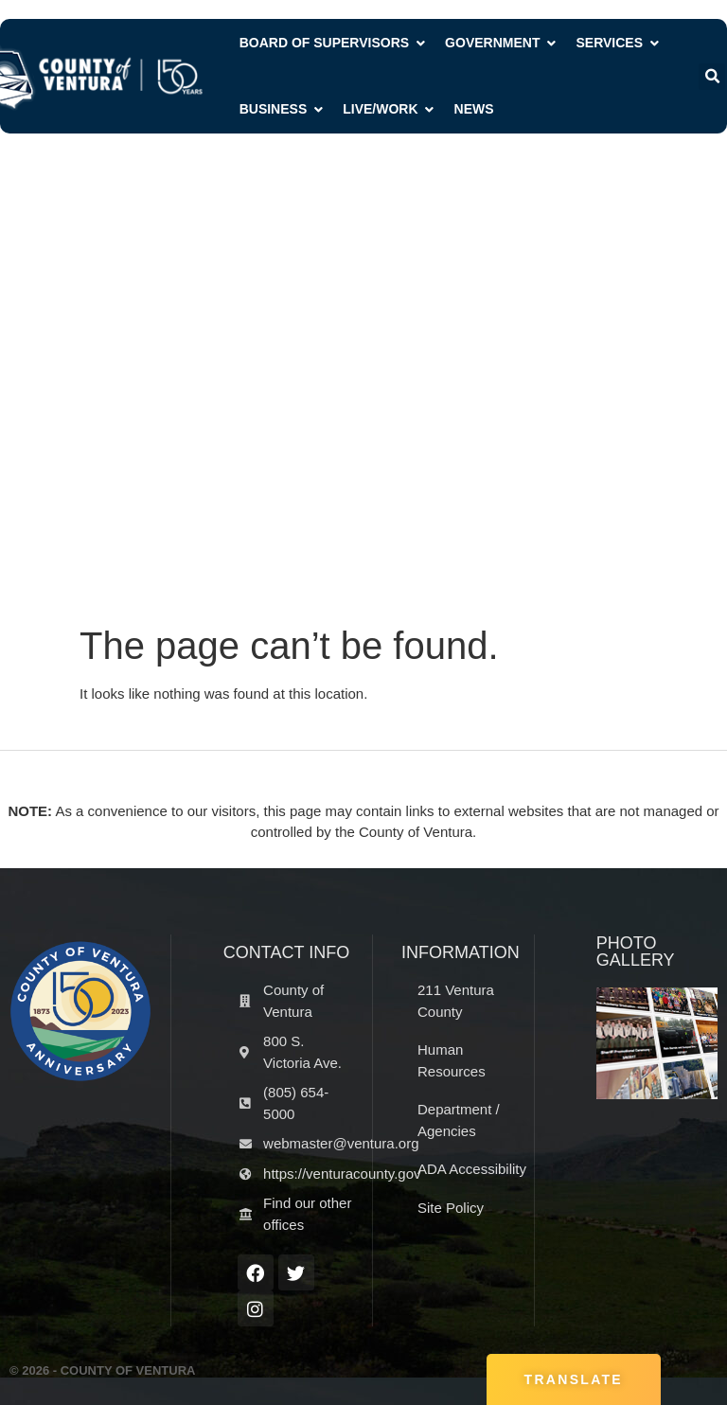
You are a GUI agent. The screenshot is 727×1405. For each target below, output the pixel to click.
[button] (712, 76)
